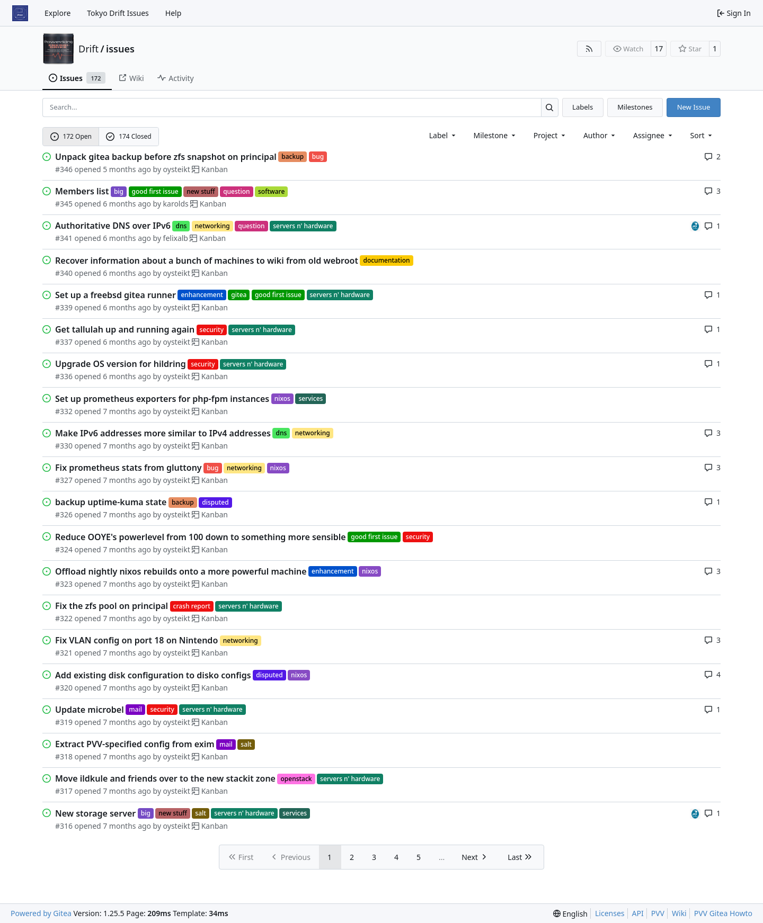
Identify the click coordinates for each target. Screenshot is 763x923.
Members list (82, 191)
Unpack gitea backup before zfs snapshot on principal (166, 156)
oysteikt (176, 169)
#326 (64, 514)
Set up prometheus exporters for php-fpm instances (162, 398)
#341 (64, 238)
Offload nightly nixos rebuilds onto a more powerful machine (181, 571)
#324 (64, 549)
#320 (64, 688)
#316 (64, 826)
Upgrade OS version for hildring (120, 364)
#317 (64, 791)
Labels (582, 107)
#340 (64, 273)
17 (658, 48)
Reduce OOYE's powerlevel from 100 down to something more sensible (200, 537)
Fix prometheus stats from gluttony (128, 467)
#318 (64, 756)
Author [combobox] (600, 135)
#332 (64, 411)
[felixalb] (695, 225)
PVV (657, 913)
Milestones (634, 107)
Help (173, 13)
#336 (64, 376)
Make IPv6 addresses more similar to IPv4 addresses (163, 433)
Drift (88, 48)
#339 (64, 307)
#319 (64, 722)
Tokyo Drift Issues (118, 13)
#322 (64, 618)
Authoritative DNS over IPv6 (113, 225)
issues (120, 48)
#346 (64, 169)
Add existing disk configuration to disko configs (153, 675)
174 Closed (128, 136)
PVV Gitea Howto (723, 913)
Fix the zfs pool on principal (111, 606)
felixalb (175, 238)
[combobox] (443, 135)
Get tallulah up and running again (124, 329)
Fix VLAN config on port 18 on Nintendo (136, 640)
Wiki (679, 913)
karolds (176, 204)
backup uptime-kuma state (110, 502)
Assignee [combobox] (653, 135)
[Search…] (549, 107)
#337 (64, 342)
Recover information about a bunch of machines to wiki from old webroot (206, 260)
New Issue (694, 107)
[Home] (20, 13)
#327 (64, 480)
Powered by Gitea (41, 913)
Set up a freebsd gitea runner (115, 295)
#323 (64, 584)
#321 (64, 653)
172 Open (71, 136)
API (638, 913)
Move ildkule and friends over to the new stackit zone (165, 778)
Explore (57, 13)
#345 (64, 204)
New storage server (95, 813)
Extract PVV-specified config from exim (135, 744)
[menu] (702, 135)
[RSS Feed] (589, 49)
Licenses (610, 913)
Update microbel (89, 709)
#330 (64, 446)
